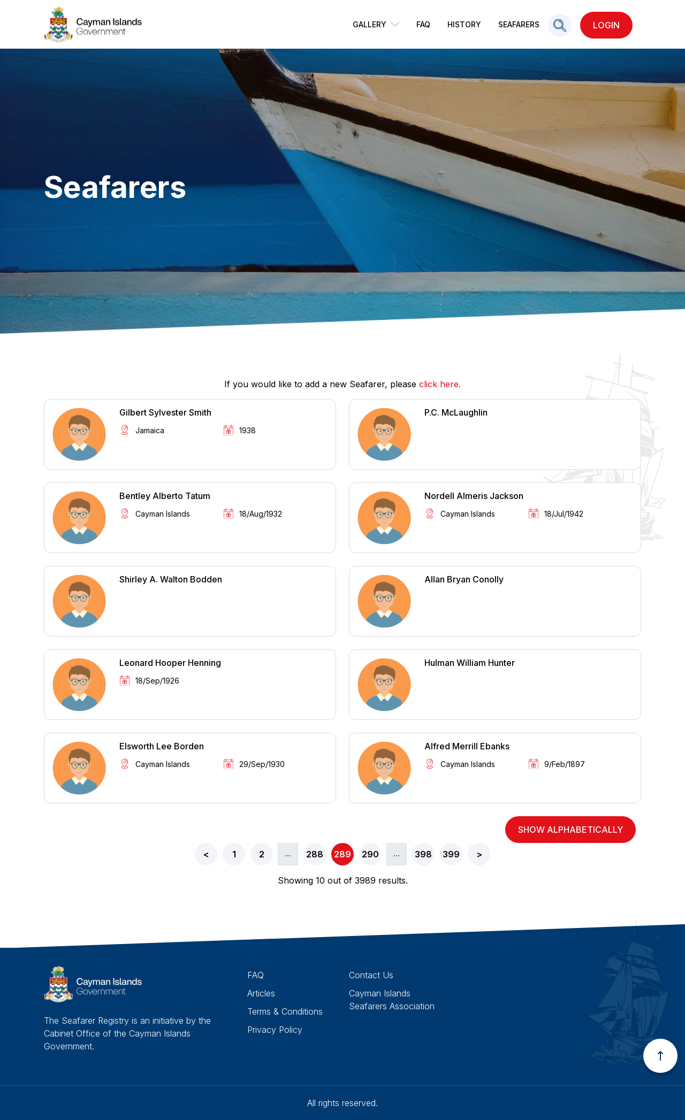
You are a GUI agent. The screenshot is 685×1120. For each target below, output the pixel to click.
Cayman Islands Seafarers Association (392, 999)
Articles (261, 993)
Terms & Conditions (285, 1011)
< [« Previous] (206, 854)
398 (423, 854)
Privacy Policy (274, 1029)
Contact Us (371, 975)
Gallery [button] (376, 24)
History (464, 24)
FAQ (423, 24)
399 (451, 854)
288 (314, 854)
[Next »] (479, 854)
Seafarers (518, 24)
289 (342, 854)
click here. (440, 384)
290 (370, 854)
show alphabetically (570, 829)
